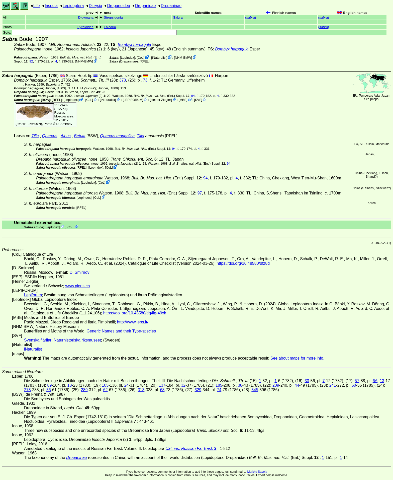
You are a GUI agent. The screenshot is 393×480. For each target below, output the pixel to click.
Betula (79, 136)
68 (162, 390)
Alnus (66, 136)
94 (193, 96)
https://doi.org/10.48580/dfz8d (243, 263)
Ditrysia (95, 6)
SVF (198, 100)
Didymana (85, 17)
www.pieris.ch (77, 286)
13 (382, 381)
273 (27, 390)
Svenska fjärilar (37, 340)
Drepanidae (145, 6)
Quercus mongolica (117, 136)
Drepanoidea (118, 6)
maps (374, 99)
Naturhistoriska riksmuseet (77, 340)
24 (126, 385)
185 (219, 385)
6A (375, 381)
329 (197, 390)
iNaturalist (159, 57)
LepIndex (127, 57)
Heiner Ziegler (161, 100)
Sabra (178, 17)
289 (84, 390)
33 (307, 381)
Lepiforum (33, 295)
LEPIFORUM (133, 100)
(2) (85, 49)
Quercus (49, 136)
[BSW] (45, 100)
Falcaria (110, 27)
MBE (182, 100)
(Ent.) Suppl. (161, 96)
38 (240, 385)
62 (105, 390)
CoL (140, 57)
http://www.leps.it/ (132, 322)
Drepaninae (171, 6)
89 (49, 385)
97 (200, 193)
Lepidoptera (73, 6)
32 (183, 385)
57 (357, 381)
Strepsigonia (113, 17)
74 (219, 390)
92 (31, 61)
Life (36, 6)
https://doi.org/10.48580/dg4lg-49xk (134, 313)
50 (354, 385)
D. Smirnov (64, 124)
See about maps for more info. (297, 358)
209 (275, 385)
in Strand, (82, 92)
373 (122, 80)
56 (48, 390)
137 (162, 385)
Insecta (51, 6)
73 (145, 80)
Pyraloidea (85, 27)
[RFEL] (145, 61)
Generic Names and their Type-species (121, 331)
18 (69, 385)
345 (254, 390)
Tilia (35, 136)
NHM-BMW (84, 61)
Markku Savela (257, 471)
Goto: (90, 32)
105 (105, 385)
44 (297, 385)
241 (332, 385)
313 (141, 390)
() (250, 17)
